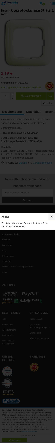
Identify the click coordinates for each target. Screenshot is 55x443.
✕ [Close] (52, 216)
